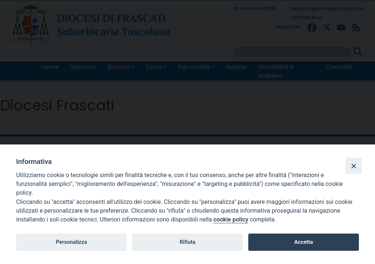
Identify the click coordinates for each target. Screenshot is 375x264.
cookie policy (231, 219)
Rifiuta (187, 242)
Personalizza (71, 242)
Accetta (303, 242)
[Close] (354, 166)
